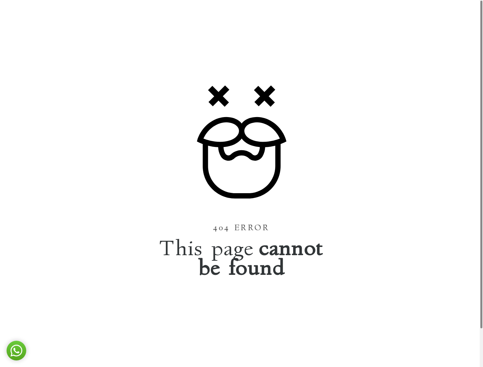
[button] (16, 350)
